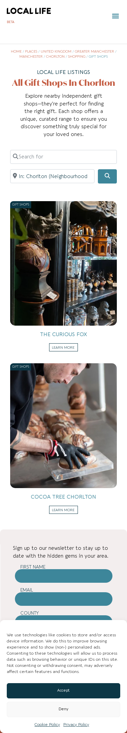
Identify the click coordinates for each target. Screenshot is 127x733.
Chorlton (55, 57)
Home (16, 52)
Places (31, 52)
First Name (32, 567)
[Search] (107, 176)
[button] (115, 16)
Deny (63, 709)
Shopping (76, 57)
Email (26, 590)
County (29, 613)
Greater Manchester (94, 52)
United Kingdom (56, 52)
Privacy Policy (76, 724)
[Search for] (63, 156)
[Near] (52, 176)
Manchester (31, 57)
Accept (63, 690)
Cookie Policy (47, 724)
